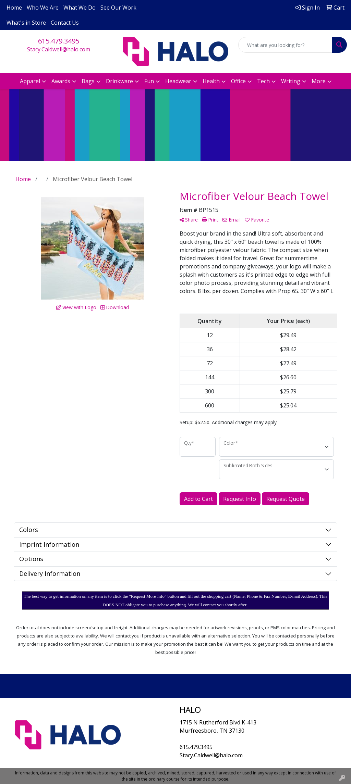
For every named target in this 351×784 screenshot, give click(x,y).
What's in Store (26, 22)
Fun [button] (149, 81)
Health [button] (211, 81)
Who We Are (43, 7)
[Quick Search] (285, 45)
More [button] (319, 81)
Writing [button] (290, 81)
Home (14, 7)
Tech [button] (263, 81)
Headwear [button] (178, 81)
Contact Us (65, 22)
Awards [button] (60, 81)
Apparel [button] (30, 81)
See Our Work (118, 7)
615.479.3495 (58, 41)
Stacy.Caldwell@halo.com (58, 49)
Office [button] (238, 81)
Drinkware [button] (119, 81)
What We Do (79, 7)
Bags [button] (88, 81)
